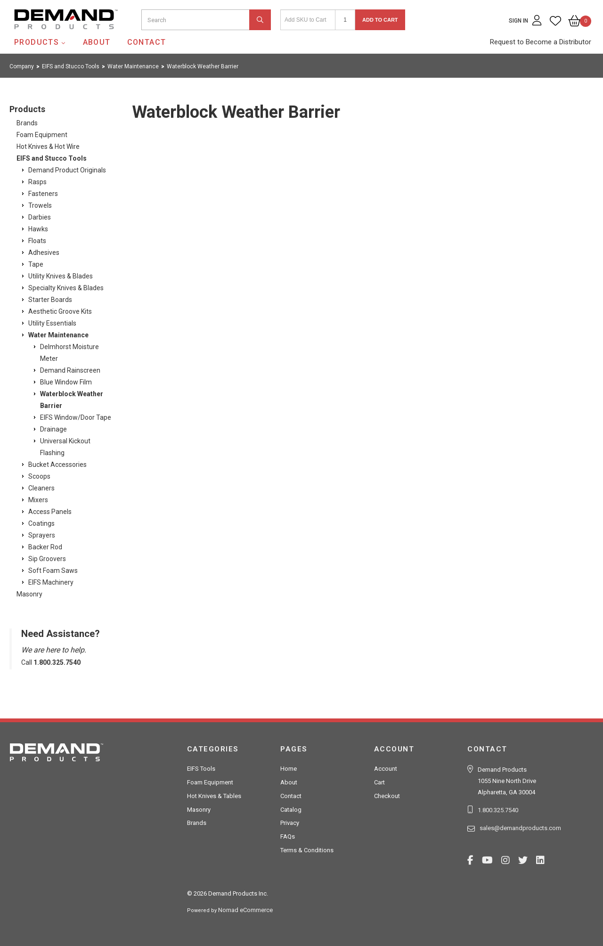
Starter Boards (50, 299)
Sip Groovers (47, 559)
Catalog (291, 809)
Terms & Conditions (307, 850)
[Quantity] (345, 19)
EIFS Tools (201, 768)
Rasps (37, 182)
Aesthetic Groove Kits (60, 311)
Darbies (39, 217)
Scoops (39, 476)
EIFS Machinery (50, 582)
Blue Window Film (66, 382)
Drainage (53, 429)
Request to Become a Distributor (540, 42)
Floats (37, 241)
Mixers (38, 500)
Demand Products (43, 37)
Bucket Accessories (57, 464)
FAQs (287, 836)
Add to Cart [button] (380, 20)
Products (36, 42)
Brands (27, 123)
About (97, 42)
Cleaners (41, 488)
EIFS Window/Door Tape (75, 417)
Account (385, 768)
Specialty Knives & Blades (66, 288)
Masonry (29, 594)
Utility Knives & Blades (60, 276)
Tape (35, 264)
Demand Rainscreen (70, 370)
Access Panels (50, 511)
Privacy (289, 822)
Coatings (41, 523)
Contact (146, 42)
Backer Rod (45, 547)
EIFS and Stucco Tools (51, 158)
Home (288, 768)
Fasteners (43, 193)
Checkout (387, 795)
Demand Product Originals (67, 170)
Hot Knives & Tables (214, 795)
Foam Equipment (41, 135)
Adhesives (43, 252)
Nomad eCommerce (245, 909)
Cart (379, 782)
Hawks (38, 229)
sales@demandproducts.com (520, 828)
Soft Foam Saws (53, 570)
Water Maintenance (58, 335)
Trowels (40, 205)
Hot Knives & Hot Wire (48, 146)
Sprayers (41, 535)
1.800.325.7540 (498, 810)
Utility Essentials (52, 323)
